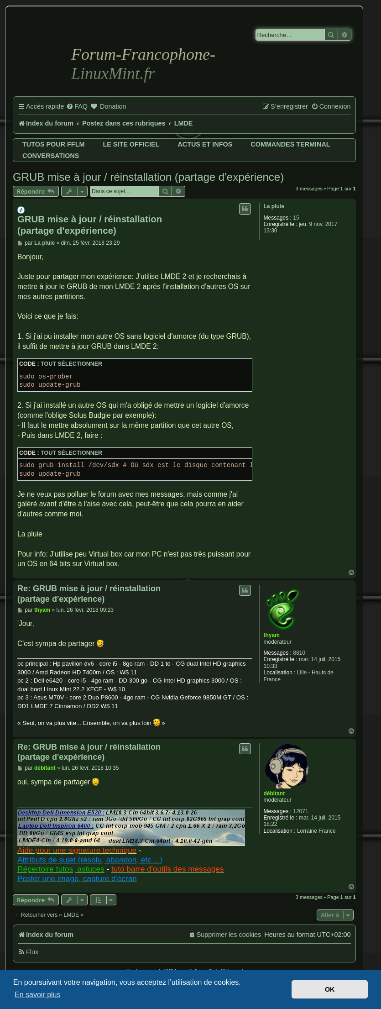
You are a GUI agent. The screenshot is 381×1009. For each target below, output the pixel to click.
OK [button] (330, 989)
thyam (272, 635)
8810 (299, 653)
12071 (300, 811)
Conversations (50, 155)
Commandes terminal (290, 144)
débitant (274, 793)
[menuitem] (77, 107)
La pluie (274, 206)
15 (296, 218)
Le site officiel (131, 144)
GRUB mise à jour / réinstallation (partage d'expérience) (148, 177)
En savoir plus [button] (38, 994)
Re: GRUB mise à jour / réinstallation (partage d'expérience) (89, 594)
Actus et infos (204, 144)
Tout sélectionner (71, 364)
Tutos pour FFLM (53, 144)
